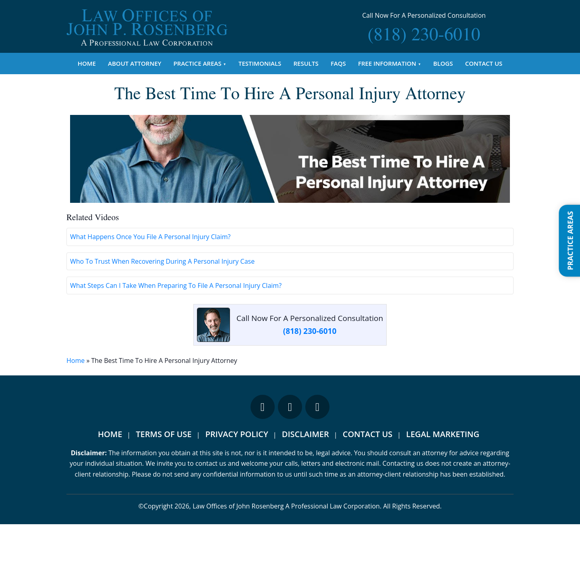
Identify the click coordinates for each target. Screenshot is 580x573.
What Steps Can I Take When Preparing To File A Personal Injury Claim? (176, 333)
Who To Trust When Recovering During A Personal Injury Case (162, 309)
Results (306, 63)
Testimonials (259, 63)
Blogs (443, 63)
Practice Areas (198, 63)
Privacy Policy (236, 482)
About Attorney (134, 63)
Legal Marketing (442, 482)
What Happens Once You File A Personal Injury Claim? (150, 285)
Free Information (387, 63)
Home (87, 63)
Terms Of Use (163, 482)
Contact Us (484, 63)
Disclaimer (305, 482)
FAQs (338, 63)
